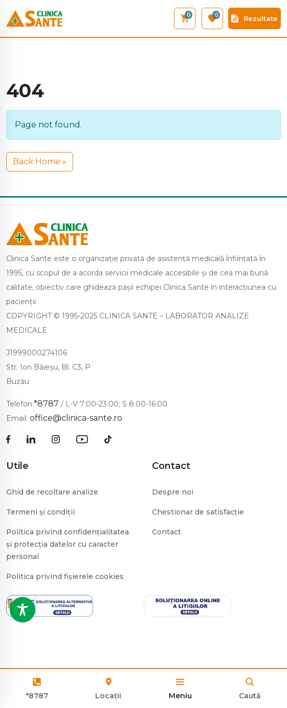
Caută (250, 695)
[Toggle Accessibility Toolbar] (22, 610)
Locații (108, 687)
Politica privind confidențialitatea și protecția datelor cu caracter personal (67, 544)
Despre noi (172, 492)
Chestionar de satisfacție (198, 512)
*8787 (37, 695)
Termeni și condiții (40, 512)
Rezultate (254, 18)
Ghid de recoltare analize (52, 492)
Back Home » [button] (40, 161)
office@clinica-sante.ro (76, 418)
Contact (171, 465)
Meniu (180, 695)
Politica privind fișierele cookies (65, 576)
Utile (17, 465)
